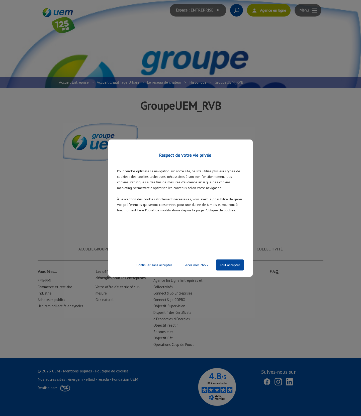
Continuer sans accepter (154, 265)
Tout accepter (230, 265)
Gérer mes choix (196, 265)
